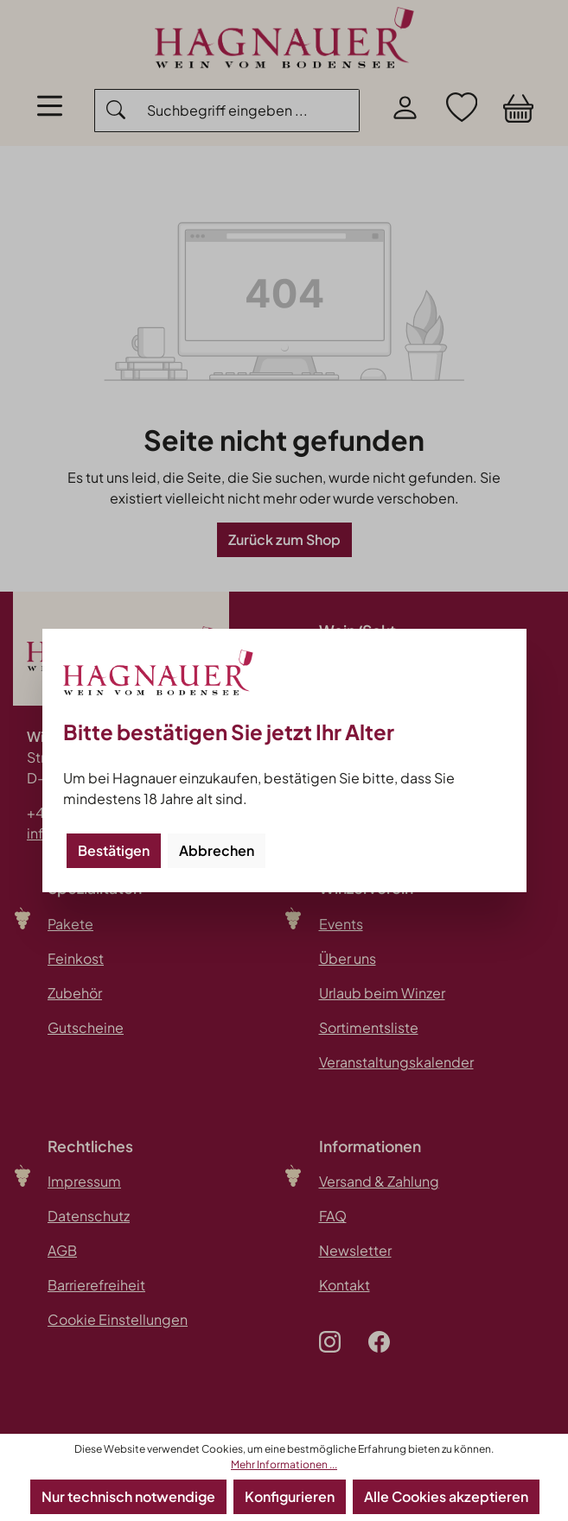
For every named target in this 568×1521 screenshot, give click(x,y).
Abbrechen (216, 850)
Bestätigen (114, 850)
